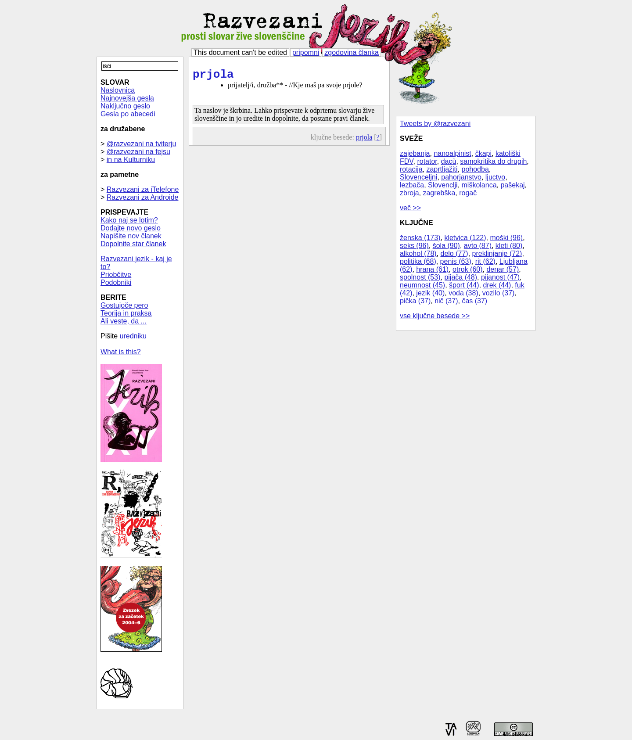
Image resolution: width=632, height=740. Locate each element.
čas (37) (474, 301)
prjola (213, 76)
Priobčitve (116, 274)
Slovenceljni (418, 177)
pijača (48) (460, 277)
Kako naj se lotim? (129, 220)
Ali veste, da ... (124, 321)
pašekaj (512, 185)
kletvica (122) (465, 237)
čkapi (483, 153)
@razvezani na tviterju (141, 143)
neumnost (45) (422, 285)
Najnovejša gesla (127, 98)
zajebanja (415, 153)
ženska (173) (420, 237)
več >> (410, 208)
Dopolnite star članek (133, 244)
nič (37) (446, 301)
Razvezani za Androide (143, 197)
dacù (448, 161)
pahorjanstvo (461, 177)
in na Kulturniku (131, 159)
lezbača (412, 185)
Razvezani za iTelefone (143, 189)
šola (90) (446, 245)
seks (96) (414, 245)
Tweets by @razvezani (435, 123)
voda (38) (463, 293)
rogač (468, 193)
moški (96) (506, 237)
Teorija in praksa (126, 313)
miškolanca (479, 185)
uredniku (133, 336)
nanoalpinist (452, 153)
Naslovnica (118, 90)
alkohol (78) (418, 253)
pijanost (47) (500, 277)
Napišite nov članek (131, 236)
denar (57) (502, 269)
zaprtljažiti (441, 169)
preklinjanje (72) (497, 253)
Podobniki (116, 282)
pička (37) (415, 301)
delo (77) (454, 253)
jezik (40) (430, 293)
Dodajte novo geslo (131, 228)
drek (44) (497, 285)
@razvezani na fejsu (138, 151)
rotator (427, 161)
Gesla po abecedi (128, 114)
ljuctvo (495, 177)
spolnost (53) (420, 277)
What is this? (121, 352)
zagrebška (439, 193)
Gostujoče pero (124, 305)
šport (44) (464, 285)
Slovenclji (443, 185)
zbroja (409, 193)
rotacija (411, 169)
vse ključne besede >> (435, 316)
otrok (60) (467, 269)
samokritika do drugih (493, 161)
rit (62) (485, 261)
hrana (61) (432, 269)
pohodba (475, 169)
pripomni (305, 52)
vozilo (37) (498, 293)
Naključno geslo (125, 106)
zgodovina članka (351, 52)
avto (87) (478, 245)
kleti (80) (509, 245)
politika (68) (418, 261)
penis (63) (455, 261)
